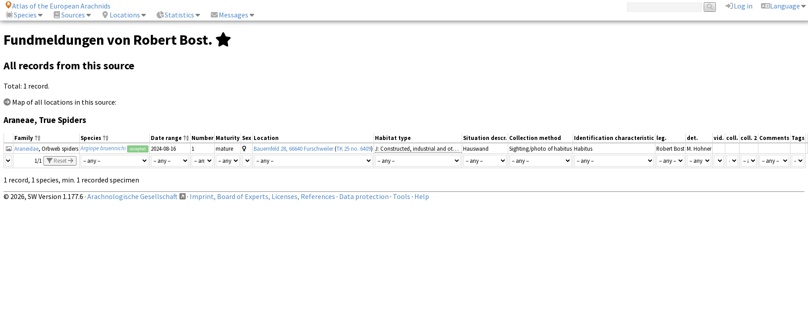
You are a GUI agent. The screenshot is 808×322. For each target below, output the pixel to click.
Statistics (175, 14)
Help (421, 196)
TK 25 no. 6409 (353, 148)
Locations (120, 14)
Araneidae (26, 148)
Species (21, 14)
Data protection (364, 196)
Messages (229, 14)
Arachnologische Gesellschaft (132, 196)
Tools (401, 196)
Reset (60, 161)
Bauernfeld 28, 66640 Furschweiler (293, 148)
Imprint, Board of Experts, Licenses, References (262, 196)
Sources (68, 14)
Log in (739, 5)
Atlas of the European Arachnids (58, 5)
